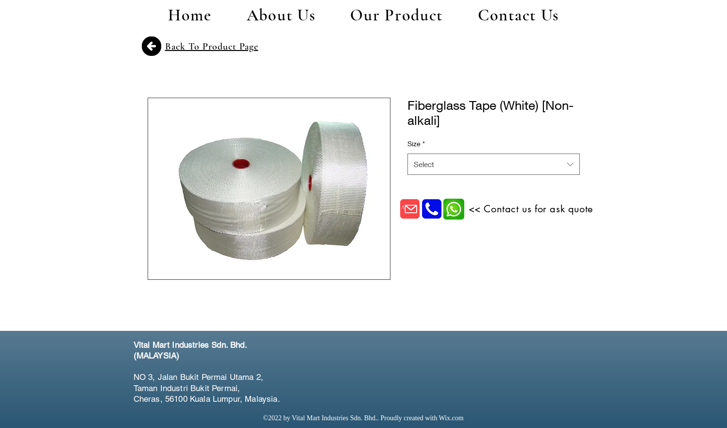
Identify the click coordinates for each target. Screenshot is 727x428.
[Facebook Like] (536, 356)
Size (416, 143)
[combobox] (493, 164)
